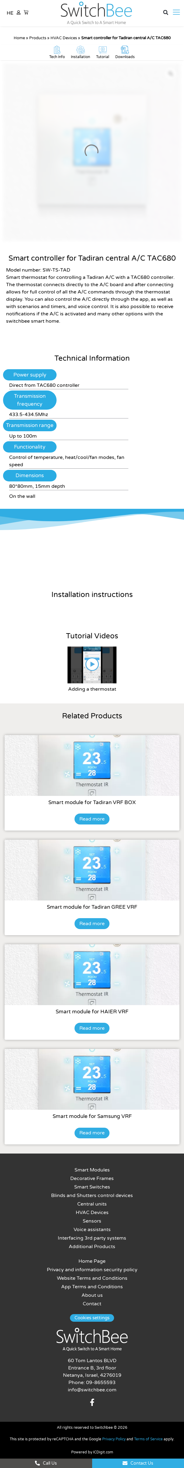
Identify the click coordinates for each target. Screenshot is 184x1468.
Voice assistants (92, 1230)
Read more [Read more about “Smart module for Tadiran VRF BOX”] (92, 819)
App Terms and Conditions (92, 1287)
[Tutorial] (103, 50)
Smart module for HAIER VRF (92, 1011)
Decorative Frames (92, 1178)
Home (19, 38)
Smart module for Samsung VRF (92, 1116)
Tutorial (102, 57)
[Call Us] (37, 1463)
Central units (92, 1204)
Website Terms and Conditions (92, 1278)
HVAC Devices (63, 38)
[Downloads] (125, 50)
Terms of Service (148, 1439)
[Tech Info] (57, 50)
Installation (80, 57)
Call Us (50, 1463)
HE (10, 13)
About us (92, 1295)
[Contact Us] (125, 1463)
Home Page (92, 1261)
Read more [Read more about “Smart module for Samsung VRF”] (92, 1133)
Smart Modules (92, 1170)
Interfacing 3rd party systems (92, 1238)
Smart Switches (92, 1187)
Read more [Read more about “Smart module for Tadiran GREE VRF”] (92, 924)
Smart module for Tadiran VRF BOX (92, 802)
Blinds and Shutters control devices (92, 1195)
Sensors (92, 1221)
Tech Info (57, 57)
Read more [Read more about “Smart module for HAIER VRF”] (92, 1028)
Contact (92, 1304)
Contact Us (141, 1463)
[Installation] (80, 50)
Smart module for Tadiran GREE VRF (92, 907)
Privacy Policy (114, 1439)
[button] (165, 12)
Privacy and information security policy (92, 1270)
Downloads (125, 57)
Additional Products (92, 1247)
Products (37, 38)
